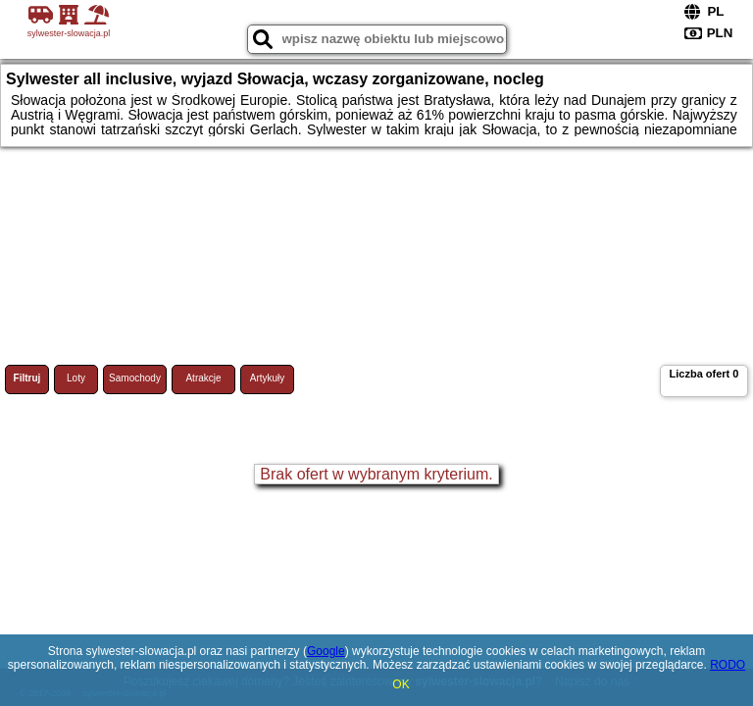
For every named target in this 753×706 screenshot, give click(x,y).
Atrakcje (203, 378)
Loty (76, 378)
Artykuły (267, 378)
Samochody (135, 378)
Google (326, 651)
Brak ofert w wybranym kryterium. (376, 474)
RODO (727, 665)
